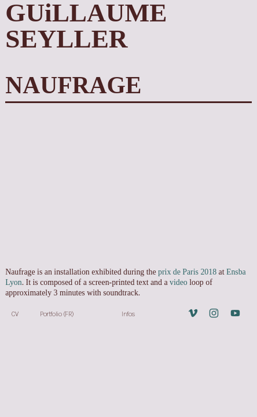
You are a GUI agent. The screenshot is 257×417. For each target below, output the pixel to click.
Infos (128, 314)
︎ (235, 313)
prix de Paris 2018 (187, 272)
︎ (213, 313)
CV (15, 314)
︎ (193, 313)
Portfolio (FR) (57, 314)
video (179, 282)
